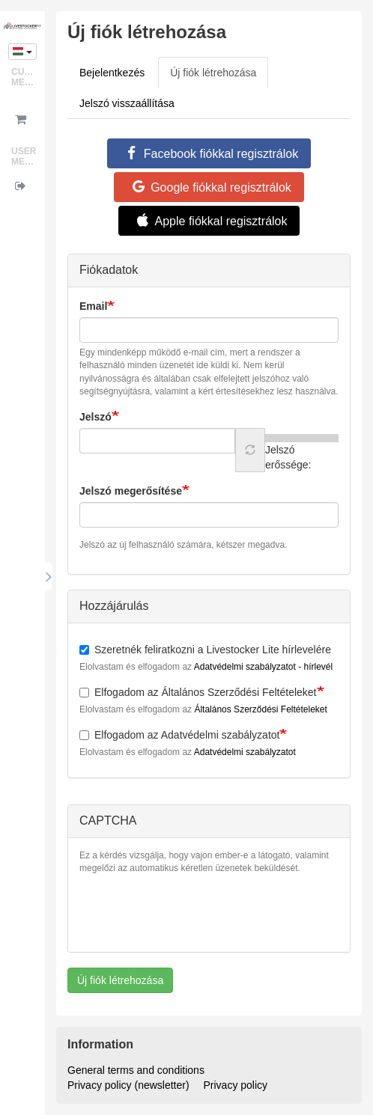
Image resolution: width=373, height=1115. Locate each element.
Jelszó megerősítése (130, 491)
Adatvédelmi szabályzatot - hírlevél (263, 667)
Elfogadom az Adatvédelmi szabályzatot (179, 735)
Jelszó (95, 417)
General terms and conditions (135, 1070)
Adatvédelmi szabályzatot (245, 752)
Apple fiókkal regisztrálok (209, 221)
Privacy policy (236, 1085)
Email (93, 306)
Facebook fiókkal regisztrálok (209, 153)
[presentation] (193, 911)
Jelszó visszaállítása (127, 103)
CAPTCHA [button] (107, 820)
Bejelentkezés (112, 73)
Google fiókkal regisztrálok (209, 187)
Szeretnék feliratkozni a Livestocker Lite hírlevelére (205, 650)
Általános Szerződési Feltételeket (260, 709)
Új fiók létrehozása (219, 76)
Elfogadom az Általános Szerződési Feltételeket (198, 692)
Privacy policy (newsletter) (128, 1085)
